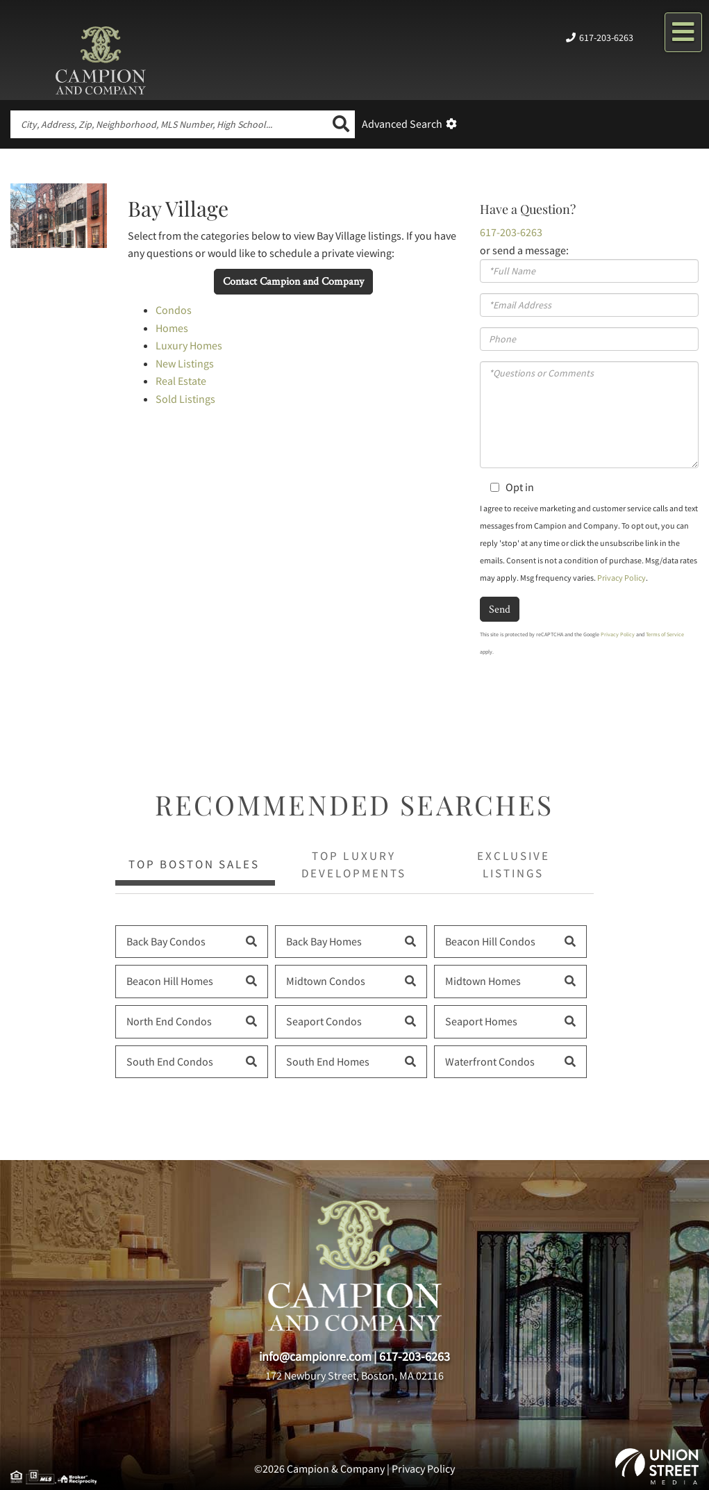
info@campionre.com (315, 1356)
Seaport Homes (481, 1021)
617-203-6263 (605, 37)
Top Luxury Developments (353, 864)
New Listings (185, 363)
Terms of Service (665, 634)
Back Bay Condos (166, 941)
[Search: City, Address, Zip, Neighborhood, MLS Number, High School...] (168, 124)
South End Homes (327, 1061)
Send (499, 609)
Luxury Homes (189, 345)
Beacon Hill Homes (169, 981)
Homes (172, 328)
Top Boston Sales (194, 864)
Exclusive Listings (513, 864)
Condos (174, 310)
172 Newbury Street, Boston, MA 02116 (354, 1375)
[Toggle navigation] (683, 32)
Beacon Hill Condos (490, 941)
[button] (341, 124)
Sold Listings (185, 399)
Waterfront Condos (490, 1061)
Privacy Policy (621, 577)
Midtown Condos (325, 981)
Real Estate (181, 381)
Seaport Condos (324, 1021)
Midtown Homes (483, 981)
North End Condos (169, 1021)
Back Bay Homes (324, 941)
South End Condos (169, 1061)
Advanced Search (402, 124)
